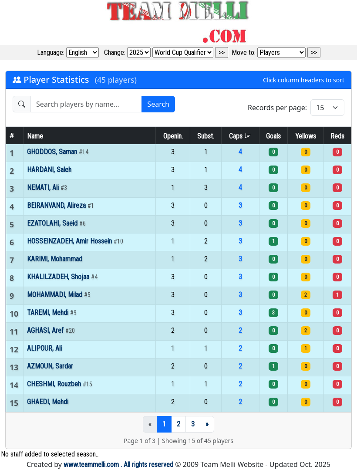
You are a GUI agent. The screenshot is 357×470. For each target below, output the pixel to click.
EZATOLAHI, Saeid (53, 223)
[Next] (207, 424)
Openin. (173, 136)
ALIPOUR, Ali (44, 348)
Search (158, 104)
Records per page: (277, 107)
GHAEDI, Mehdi (47, 402)
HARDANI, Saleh (49, 170)
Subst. (205, 136)
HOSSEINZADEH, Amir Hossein (70, 241)
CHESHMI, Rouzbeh (55, 384)
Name (35, 136)
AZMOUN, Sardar (50, 366)
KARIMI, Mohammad (54, 259)
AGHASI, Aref (46, 330)
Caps (240, 136)
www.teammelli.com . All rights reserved (118, 464)
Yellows (305, 136)
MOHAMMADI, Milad (55, 295)
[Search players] (86, 104)
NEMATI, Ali (44, 187)
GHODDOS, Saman (53, 152)
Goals (273, 136)
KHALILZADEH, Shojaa (59, 277)
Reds (337, 136)
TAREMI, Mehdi (48, 312)
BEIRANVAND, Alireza (57, 205)
